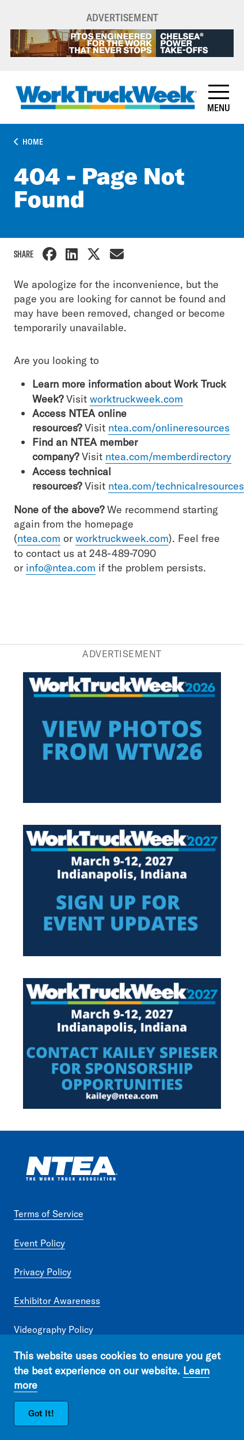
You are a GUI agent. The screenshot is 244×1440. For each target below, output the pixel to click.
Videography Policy (53, 1329)
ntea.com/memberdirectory (168, 456)
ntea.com (38, 538)
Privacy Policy (42, 1272)
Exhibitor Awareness (57, 1300)
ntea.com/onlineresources (169, 427)
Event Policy (39, 1243)
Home (32, 142)
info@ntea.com (61, 567)
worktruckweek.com (136, 399)
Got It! (41, 1413)
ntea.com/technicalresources (176, 485)
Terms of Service (48, 1213)
